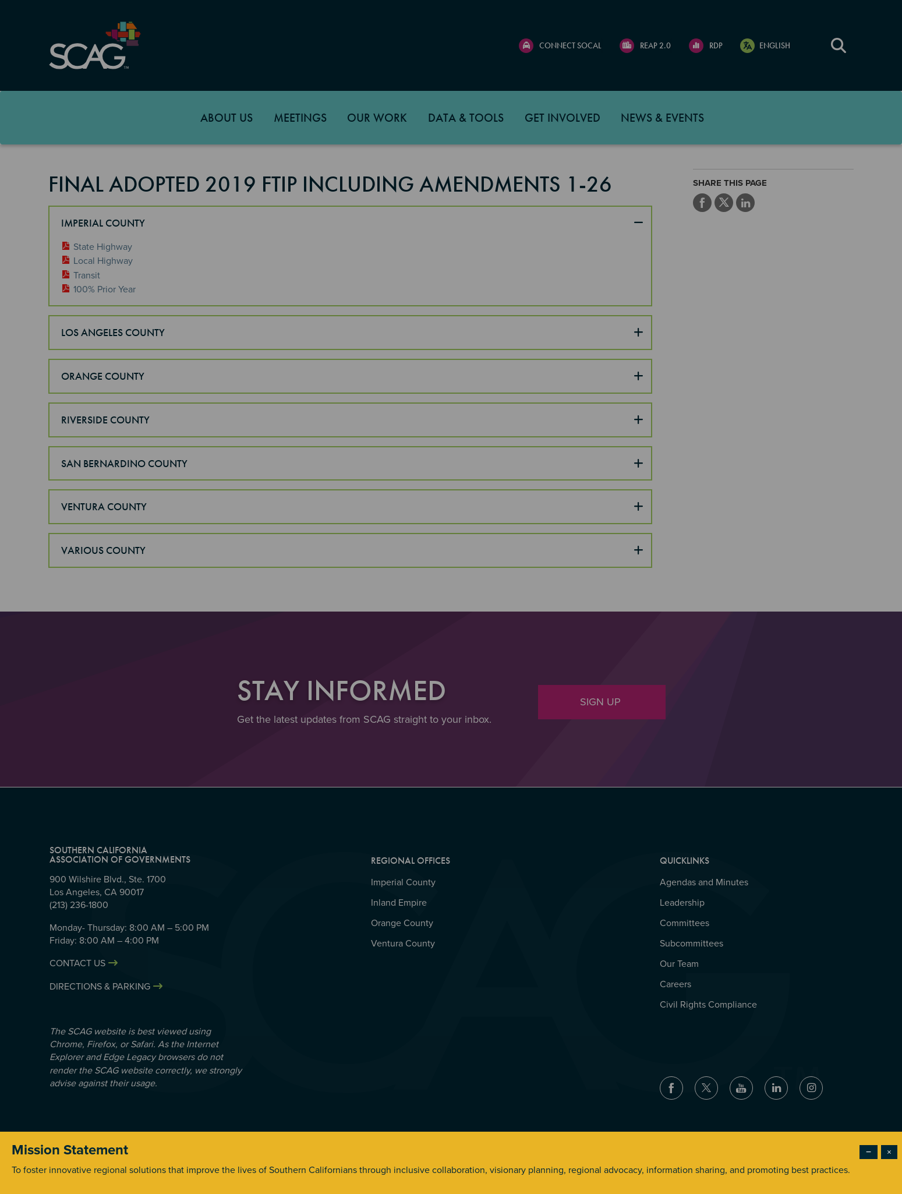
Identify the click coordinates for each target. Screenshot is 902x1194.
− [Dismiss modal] (868, 1152)
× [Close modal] (889, 1152)
